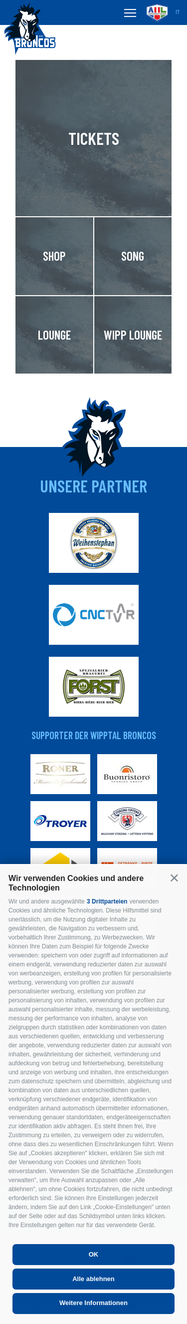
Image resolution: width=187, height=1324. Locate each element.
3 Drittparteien (107, 901)
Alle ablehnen (93, 1279)
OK (94, 1254)
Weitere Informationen (93, 1303)
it (178, 12)
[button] (174, 878)
